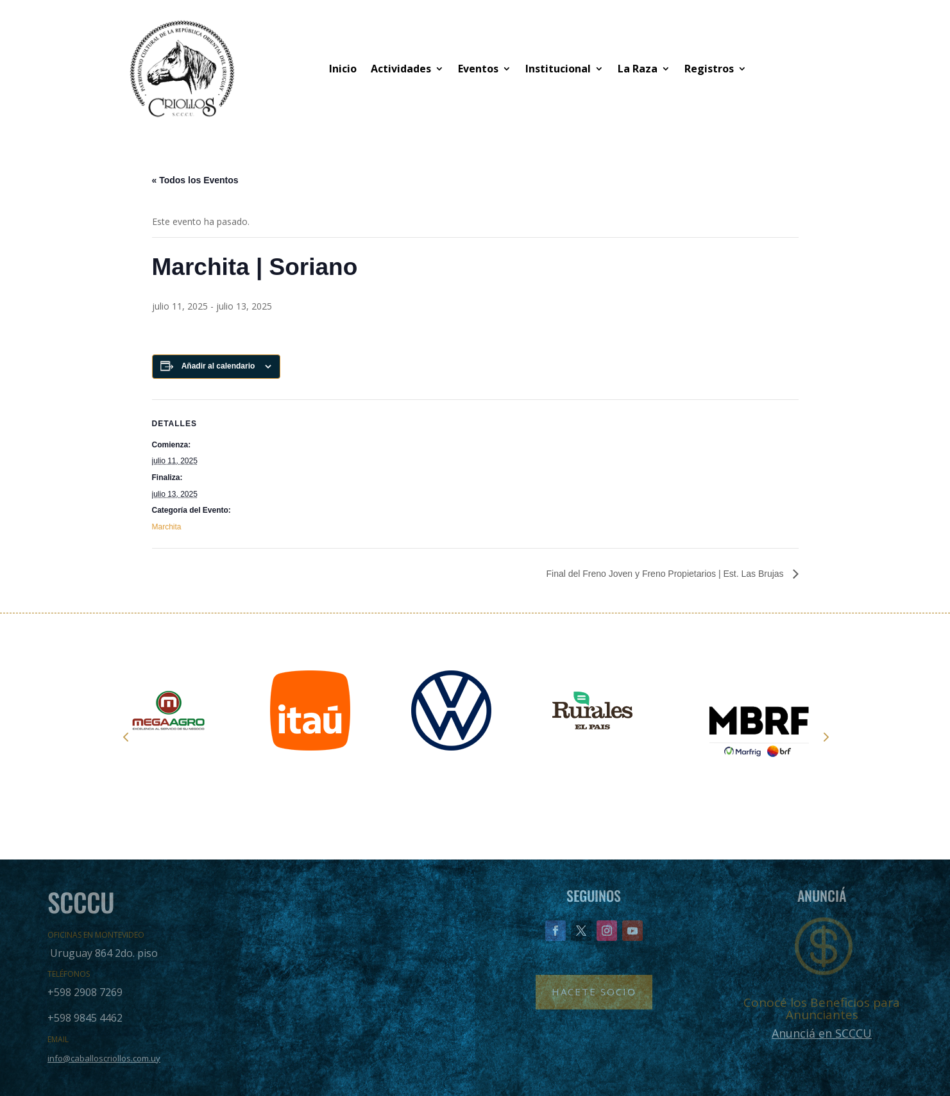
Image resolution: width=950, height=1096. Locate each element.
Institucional (558, 69)
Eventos (478, 69)
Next (825, 736)
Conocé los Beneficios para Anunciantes (821, 1008)
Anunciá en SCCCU (822, 1033)
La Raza (637, 69)
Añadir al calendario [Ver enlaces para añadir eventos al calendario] (218, 365)
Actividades (401, 69)
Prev (126, 736)
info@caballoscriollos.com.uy (103, 1058)
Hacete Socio (594, 991)
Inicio (343, 69)
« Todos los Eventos (195, 180)
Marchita (167, 526)
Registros (709, 69)
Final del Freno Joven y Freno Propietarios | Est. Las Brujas (666, 574)
